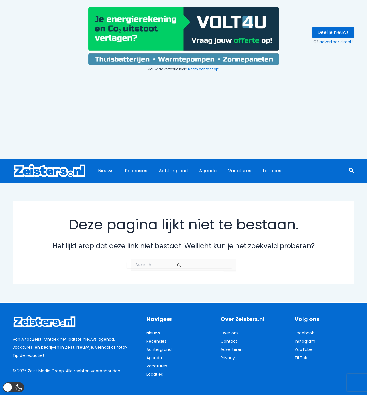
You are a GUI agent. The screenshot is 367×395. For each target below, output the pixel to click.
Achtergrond (167, 170)
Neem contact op (203, 69)
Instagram (305, 341)
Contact (229, 341)
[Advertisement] (183, 116)
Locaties (259, 170)
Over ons (229, 333)
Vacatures (229, 170)
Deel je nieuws (333, 32)
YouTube (304, 349)
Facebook (304, 333)
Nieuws (104, 170)
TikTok (301, 357)
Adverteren (232, 349)
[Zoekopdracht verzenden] (179, 265)
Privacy (228, 357)
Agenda (200, 170)
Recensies (132, 170)
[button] (351, 171)
